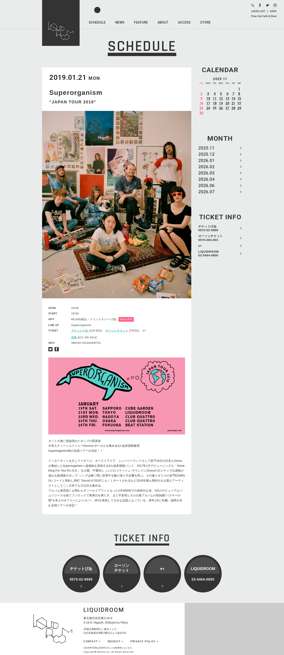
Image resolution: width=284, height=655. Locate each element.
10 (208, 98)
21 (233, 103)
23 (201, 108)
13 (227, 98)
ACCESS (184, 22)
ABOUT (163, 22)
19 (221, 103)
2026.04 (206, 179)
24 (208, 108)
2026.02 (206, 167)
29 (239, 108)
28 (233, 108)
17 (208, 103)
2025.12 (206, 154)
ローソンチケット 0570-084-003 (210, 237)
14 (233, 98)
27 (227, 108)
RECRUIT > (115, 641)
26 (221, 108)
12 (221, 98)
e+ (200, 245)
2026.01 (206, 160)
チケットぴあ (79, 330)
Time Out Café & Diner (264, 16)
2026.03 (206, 173)
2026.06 (206, 185)
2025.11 (206, 148)
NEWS (119, 22)
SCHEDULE (97, 22)
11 (214, 98)
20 (227, 103)
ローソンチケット (116, 330)
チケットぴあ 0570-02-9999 (208, 228)
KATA (273, 11)
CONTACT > (91, 641)
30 (201, 113)
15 (239, 98)
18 (214, 103)
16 (201, 103)
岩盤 (74, 337)
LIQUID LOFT (258, 11)
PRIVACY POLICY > (144, 641)
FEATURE (141, 22)
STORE (205, 22)
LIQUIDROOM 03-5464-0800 (208, 253)
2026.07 (206, 192)
